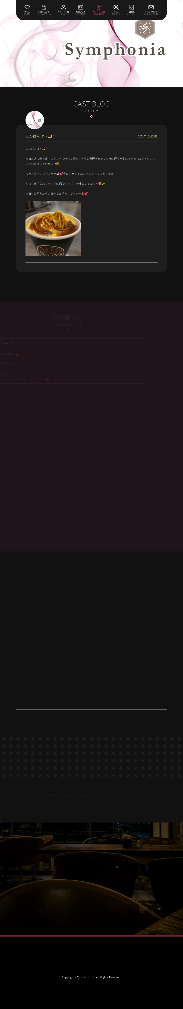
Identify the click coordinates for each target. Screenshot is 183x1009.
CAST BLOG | (66, 795)
